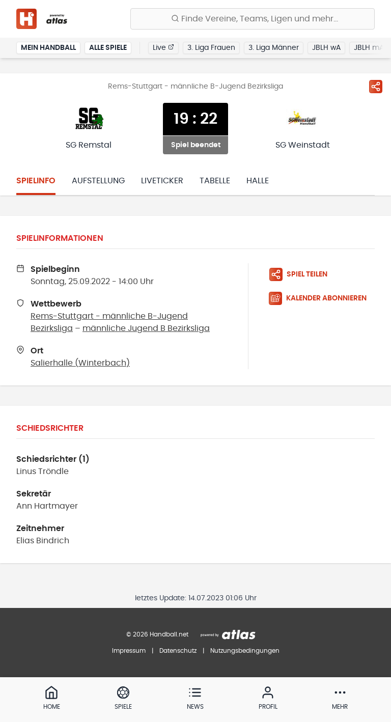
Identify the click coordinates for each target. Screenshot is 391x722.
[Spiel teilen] (375, 86)
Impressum (129, 651)
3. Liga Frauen (211, 47)
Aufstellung (98, 181)
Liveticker (162, 181)
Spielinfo (35, 181)
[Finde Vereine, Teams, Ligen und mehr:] (252, 19)
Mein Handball (48, 47)
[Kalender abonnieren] (322, 298)
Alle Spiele (108, 47)
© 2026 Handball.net (157, 634)
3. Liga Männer (273, 47)
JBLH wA (326, 47)
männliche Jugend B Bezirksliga (146, 328)
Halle (257, 181)
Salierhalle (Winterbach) (80, 363)
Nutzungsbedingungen (245, 651)
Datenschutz (178, 651)
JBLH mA (369, 47)
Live (163, 47)
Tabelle (215, 181)
